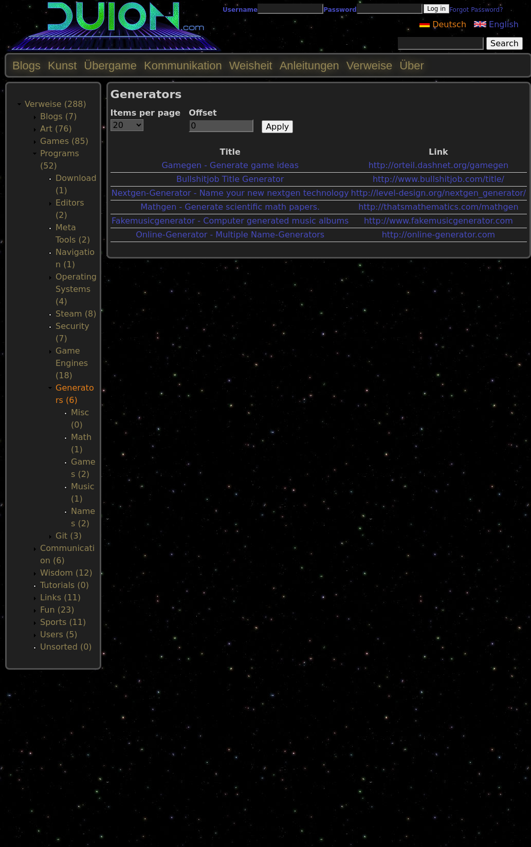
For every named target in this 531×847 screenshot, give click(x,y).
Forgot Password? (476, 9)
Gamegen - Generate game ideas (230, 165)
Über (411, 65)
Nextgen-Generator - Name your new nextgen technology (230, 193)
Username (240, 9)
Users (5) (59, 634)
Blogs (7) (58, 116)
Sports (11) (63, 622)
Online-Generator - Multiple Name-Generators (230, 235)
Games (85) (64, 141)
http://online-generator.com (438, 235)
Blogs (26, 65)
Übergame (110, 65)
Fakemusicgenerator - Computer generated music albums (230, 221)
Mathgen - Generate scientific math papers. (230, 207)
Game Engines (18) (72, 363)
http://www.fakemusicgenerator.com (438, 221)
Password (340, 9)
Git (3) (69, 536)
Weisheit (250, 65)
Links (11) (60, 597)
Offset (203, 113)
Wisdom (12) (66, 573)
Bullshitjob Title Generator (230, 179)
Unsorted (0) (66, 647)
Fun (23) (57, 610)
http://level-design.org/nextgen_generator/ (438, 193)
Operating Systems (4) (76, 289)
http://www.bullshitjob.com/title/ (438, 179)
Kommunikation (183, 65)
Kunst (62, 65)
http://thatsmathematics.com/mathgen (438, 207)
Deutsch (442, 24)
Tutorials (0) (64, 585)
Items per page (146, 113)
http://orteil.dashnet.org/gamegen (438, 165)
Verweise (369, 65)
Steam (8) (76, 314)
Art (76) (56, 129)
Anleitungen (309, 65)
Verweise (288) (55, 104)
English (496, 24)
